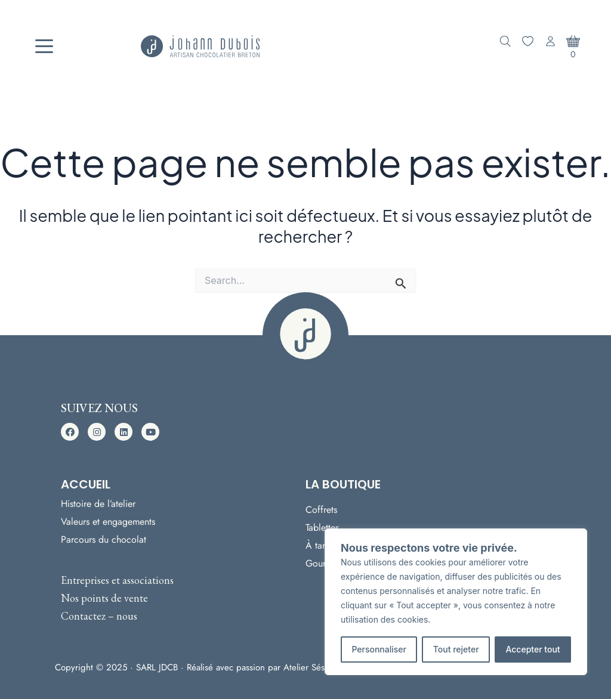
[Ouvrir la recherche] (505, 41)
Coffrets (321, 509)
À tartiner (324, 545)
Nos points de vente (104, 598)
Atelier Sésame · (316, 667)
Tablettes (322, 527)
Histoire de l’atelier (98, 504)
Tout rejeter (456, 649)
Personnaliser (378, 649)
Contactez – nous (99, 616)
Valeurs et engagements (108, 521)
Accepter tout (532, 649)
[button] (70, 432)
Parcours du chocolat (103, 539)
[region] (456, 601)
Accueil (85, 484)
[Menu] (44, 46)
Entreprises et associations (117, 580)
